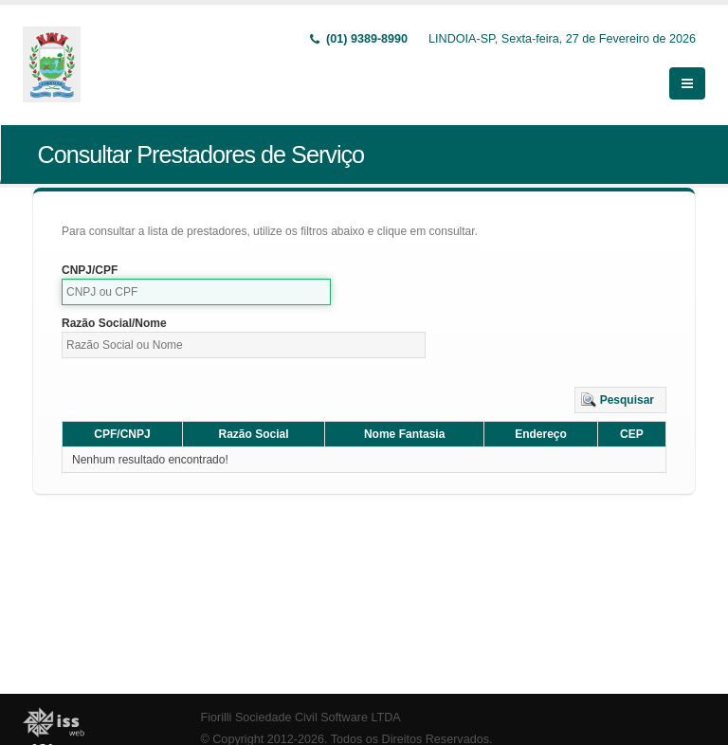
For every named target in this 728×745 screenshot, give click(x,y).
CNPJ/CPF (90, 270)
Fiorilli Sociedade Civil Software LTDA (301, 717)
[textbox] (196, 292)
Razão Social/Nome (114, 323)
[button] (620, 400)
